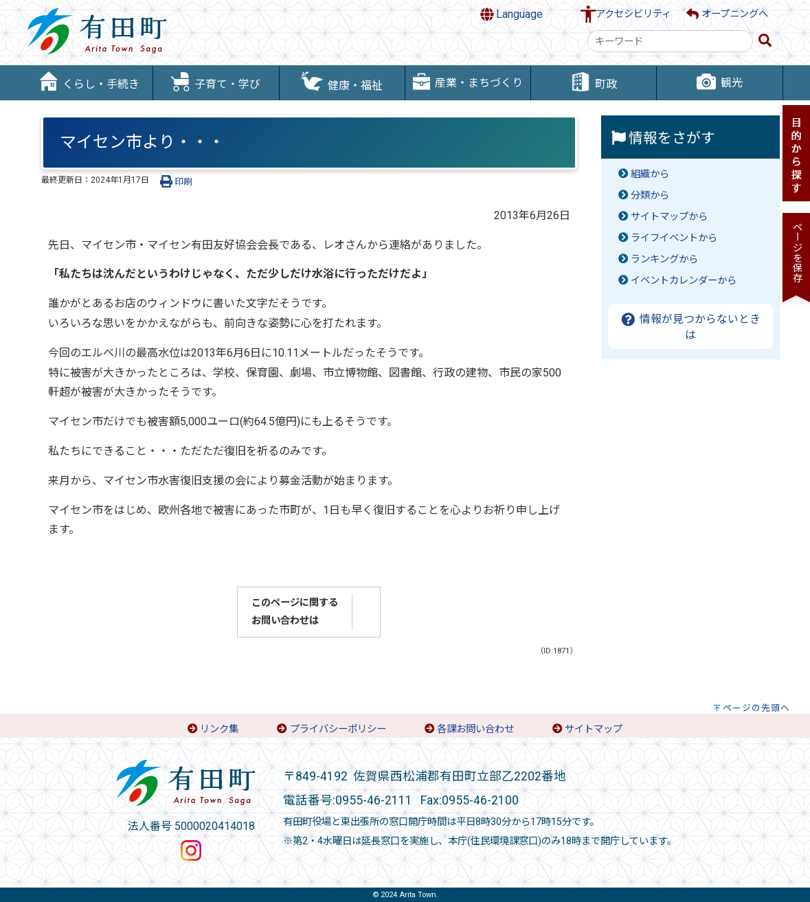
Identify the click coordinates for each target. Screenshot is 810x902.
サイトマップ (593, 729)
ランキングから (664, 259)
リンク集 (219, 729)
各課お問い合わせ (475, 729)
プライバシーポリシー (338, 729)
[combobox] (670, 41)
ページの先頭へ (756, 708)
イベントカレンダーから (683, 280)
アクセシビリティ (633, 14)
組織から (650, 174)
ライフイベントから (674, 238)
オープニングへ (727, 14)
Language (511, 14)
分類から (650, 195)
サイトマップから (669, 217)
